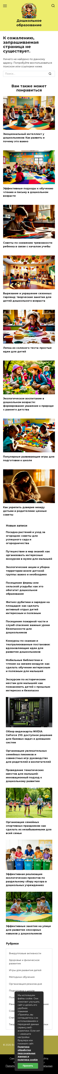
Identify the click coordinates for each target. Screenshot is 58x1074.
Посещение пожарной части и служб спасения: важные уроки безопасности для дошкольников (28, 627)
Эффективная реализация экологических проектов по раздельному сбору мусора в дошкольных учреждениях (26, 880)
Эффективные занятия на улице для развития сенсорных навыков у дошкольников (28, 930)
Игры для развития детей (25, 970)
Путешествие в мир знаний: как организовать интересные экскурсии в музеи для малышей (29, 555)
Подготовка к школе (22, 990)
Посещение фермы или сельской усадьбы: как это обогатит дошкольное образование (24, 588)
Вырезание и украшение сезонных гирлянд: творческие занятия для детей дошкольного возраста (27, 297)
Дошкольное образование (29, 22)
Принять (28, 1065)
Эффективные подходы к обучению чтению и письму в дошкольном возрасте (28, 192)
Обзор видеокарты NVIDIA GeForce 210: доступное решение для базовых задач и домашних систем (29, 737)
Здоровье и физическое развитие (24, 962)
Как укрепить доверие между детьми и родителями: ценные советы (25, 511)
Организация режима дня (25, 983)
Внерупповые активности (25, 953)
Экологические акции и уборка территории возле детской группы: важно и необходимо (27, 571)
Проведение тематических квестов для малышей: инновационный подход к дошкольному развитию (25, 776)
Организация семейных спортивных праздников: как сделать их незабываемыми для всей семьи (29, 828)
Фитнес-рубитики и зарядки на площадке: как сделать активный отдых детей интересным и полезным (28, 608)
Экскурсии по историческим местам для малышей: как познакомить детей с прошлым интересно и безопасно (28, 685)
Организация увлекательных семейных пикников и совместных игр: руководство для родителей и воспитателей (28, 756)
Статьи (13, 1017)
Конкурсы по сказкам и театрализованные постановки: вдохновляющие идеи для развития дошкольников (28, 646)
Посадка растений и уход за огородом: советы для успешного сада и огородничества (25, 538)
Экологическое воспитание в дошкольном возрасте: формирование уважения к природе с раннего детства (28, 404)
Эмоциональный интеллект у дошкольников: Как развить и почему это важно (24, 138)
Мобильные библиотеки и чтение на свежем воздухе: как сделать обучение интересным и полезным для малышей (28, 666)
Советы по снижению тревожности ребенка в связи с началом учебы (27, 244)
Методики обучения (21, 976)
